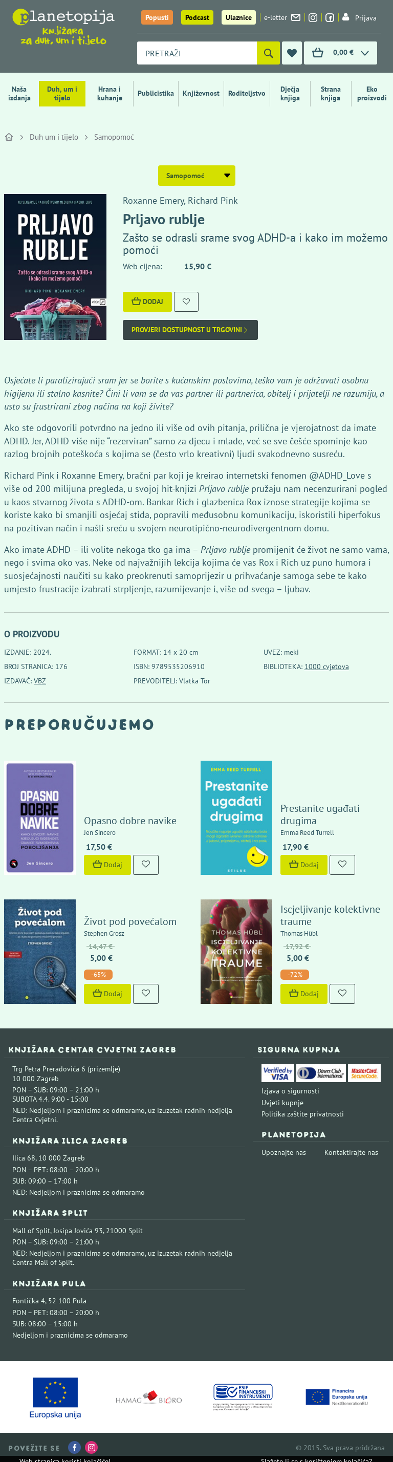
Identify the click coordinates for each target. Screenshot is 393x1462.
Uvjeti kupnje (282, 1102)
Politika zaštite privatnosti (302, 1114)
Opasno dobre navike (130, 820)
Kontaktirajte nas (351, 1152)
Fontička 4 (28, 1300)
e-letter (282, 17)
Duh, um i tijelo (62, 93)
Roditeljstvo (247, 93)
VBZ (40, 680)
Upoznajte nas (283, 1152)
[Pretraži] (268, 52)
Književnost (201, 93)
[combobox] (197, 52)
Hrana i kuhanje (109, 93)
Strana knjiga (331, 93)
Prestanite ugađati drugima (320, 814)
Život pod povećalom (130, 921)
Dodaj (147, 301)
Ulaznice (239, 17)
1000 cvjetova (326, 666)
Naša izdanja (19, 93)
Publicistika (156, 93)
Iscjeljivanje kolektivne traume (330, 915)
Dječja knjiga (290, 93)
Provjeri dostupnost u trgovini (190, 330)
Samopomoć (114, 137)
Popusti (157, 17)
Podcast (197, 17)
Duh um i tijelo (54, 137)
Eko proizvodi (372, 93)
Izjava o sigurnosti (290, 1090)
